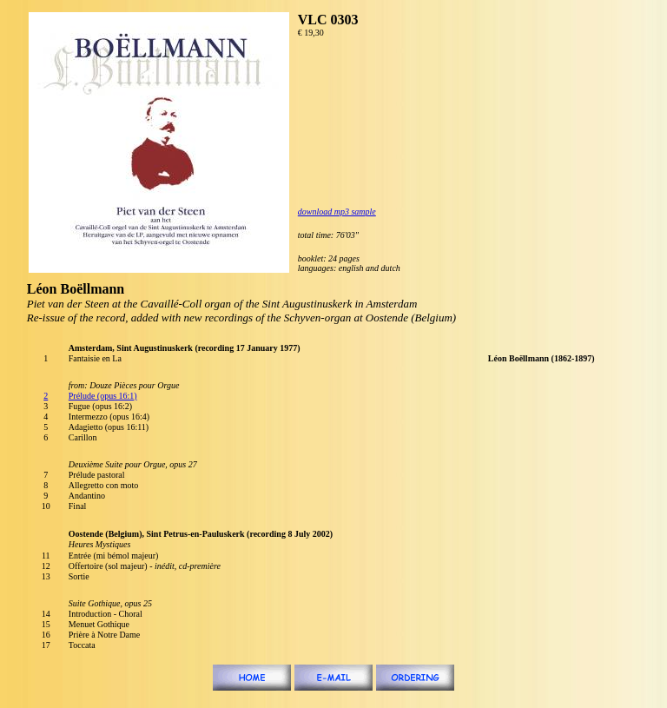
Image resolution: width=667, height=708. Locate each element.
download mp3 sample (337, 211)
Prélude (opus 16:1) (103, 395)
